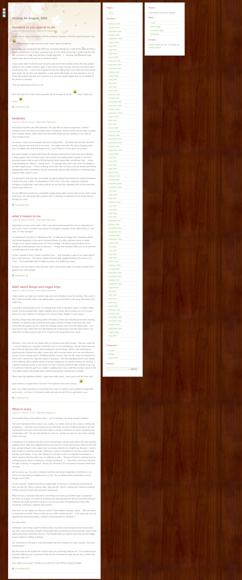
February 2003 (114, 221)
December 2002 (115, 228)
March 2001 (113, 306)
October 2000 (114, 325)
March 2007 (113, 91)
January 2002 (114, 269)
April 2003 (112, 217)
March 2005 (113, 172)
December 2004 (115, 183)
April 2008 (112, 53)
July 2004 (112, 191)
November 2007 (115, 68)
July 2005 (112, 157)
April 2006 (112, 124)
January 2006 (114, 135)
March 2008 (113, 57)
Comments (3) (21, 275)
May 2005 (112, 165)
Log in (153, 23)
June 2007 (112, 79)
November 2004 (115, 187)
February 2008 (114, 61)
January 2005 (114, 180)
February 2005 (114, 176)
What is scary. (22, 409)
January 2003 (114, 224)
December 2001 (115, 273)
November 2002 (115, 232)
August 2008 (113, 42)
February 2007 (114, 94)
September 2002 (115, 239)
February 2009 (114, 24)
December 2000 (115, 317)
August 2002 (113, 243)
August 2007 (113, 76)
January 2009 (114, 27)
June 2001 (112, 295)
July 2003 (112, 206)
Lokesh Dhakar (155, 47)
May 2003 (112, 213)
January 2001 (114, 313)
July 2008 (112, 46)
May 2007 (112, 83)
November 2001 (115, 276)
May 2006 (112, 120)
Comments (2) (21, 398)
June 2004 (112, 195)
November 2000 (115, 321)
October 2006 (114, 109)
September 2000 (115, 328)
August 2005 (113, 154)
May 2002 (112, 254)
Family (111, 350)
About (110, 13)
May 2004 (112, 198)
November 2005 (115, 143)
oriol (165, 45)
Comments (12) (22, 568)
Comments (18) (22, 107)
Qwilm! (151, 45)
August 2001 (113, 287)
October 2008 (114, 35)
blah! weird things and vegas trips (36, 287)
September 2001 (115, 284)
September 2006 (115, 113)
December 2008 (115, 31)
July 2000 (112, 336)
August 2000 (113, 332)
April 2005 (112, 169)
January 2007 (114, 98)
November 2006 (115, 105)
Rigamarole (52, 31)
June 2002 (112, 250)
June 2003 (112, 209)
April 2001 (112, 302)
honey (14, 101)
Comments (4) (21, 205)
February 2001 (114, 310)
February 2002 (114, 265)
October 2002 (114, 235)
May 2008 (112, 50)
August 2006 (113, 116)
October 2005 (114, 146)
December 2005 (115, 139)
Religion (111, 354)
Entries (155, 26)
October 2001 (114, 280)
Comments (157, 30)
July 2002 (112, 247)
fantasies (18, 118)
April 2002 (112, 258)
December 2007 (115, 65)
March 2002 (113, 261)
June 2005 (112, 161)
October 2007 (114, 72)
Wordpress (154, 34)
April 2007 (112, 87)
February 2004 (114, 202)
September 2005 (115, 150)
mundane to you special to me (33, 27)
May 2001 (112, 298)
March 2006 (113, 128)
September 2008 (115, 38)
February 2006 (114, 131)
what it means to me (26, 216)
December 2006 (115, 102)
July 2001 (112, 291)
